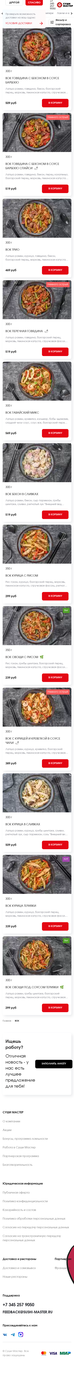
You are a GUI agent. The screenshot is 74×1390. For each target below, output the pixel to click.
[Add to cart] (55, 103)
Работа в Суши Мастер (19, 1147)
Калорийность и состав (19, 1210)
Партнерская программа (21, 1156)
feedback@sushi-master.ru (28, 1312)
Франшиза (62, 1268)
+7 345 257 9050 (53, 5)
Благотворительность (17, 1164)
